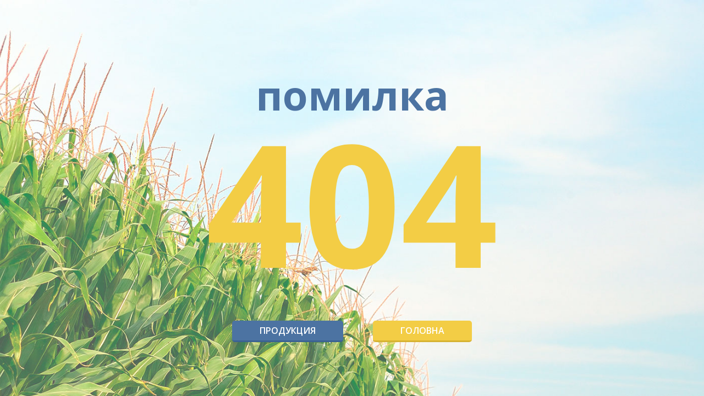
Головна (422, 330)
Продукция (288, 330)
